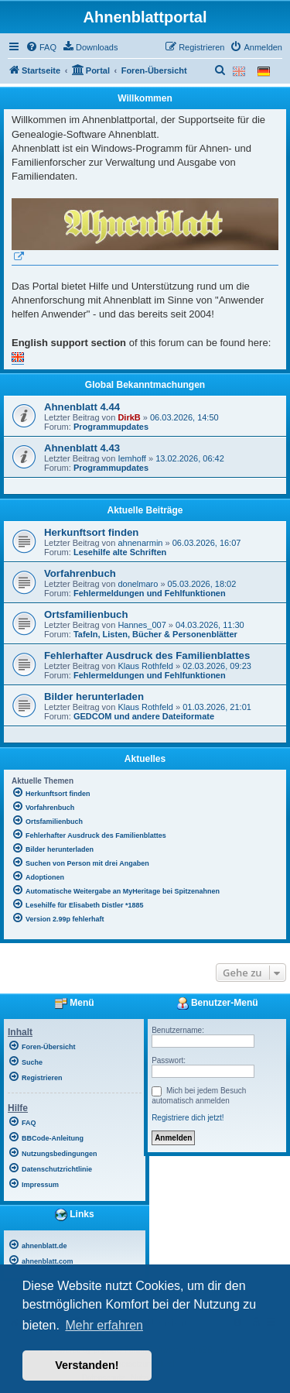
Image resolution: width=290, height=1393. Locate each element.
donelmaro (138, 583)
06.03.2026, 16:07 (206, 542)
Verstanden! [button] (86, 1365)
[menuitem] (41, 47)
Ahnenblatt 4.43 (82, 448)
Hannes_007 (141, 625)
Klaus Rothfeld (145, 666)
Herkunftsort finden (91, 532)
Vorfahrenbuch (80, 573)
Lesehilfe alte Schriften (119, 552)
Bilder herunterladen (94, 696)
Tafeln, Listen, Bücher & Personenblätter (155, 634)
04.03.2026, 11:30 (210, 625)
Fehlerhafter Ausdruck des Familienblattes (147, 655)
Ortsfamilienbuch (86, 614)
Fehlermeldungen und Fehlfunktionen (149, 593)
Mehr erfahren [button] (104, 1325)
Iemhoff (132, 458)
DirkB (129, 417)
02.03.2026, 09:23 (217, 666)
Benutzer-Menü (217, 1003)
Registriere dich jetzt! (187, 1117)
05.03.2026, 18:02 (202, 583)
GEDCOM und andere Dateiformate (143, 716)
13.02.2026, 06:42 (189, 458)
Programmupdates (110, 426)
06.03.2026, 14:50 (184, 417)
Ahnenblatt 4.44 (82, 407)
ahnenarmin (140, 542)
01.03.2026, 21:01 (217, 707)
